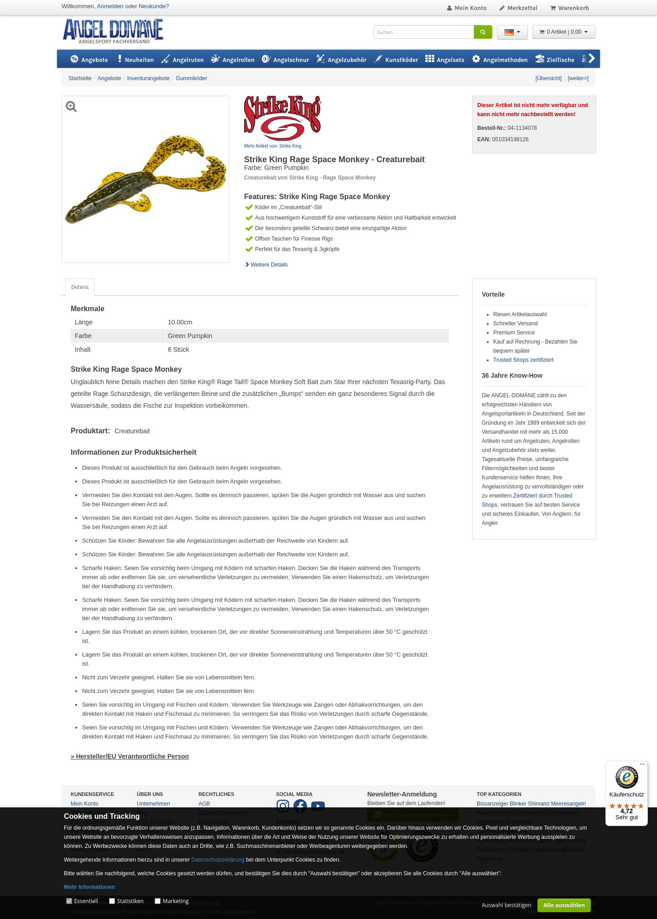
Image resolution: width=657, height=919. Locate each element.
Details (80, 287)
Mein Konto (466, 8)
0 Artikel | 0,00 (563, 32)
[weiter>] (578, 78)
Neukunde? (154, 6)
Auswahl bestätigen (507, 905)
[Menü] (642, 766)
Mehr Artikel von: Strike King (273, 146)
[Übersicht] (549, 78)
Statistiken (130, 901)
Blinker (518, 804)
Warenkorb (569, 8)
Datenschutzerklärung (218, 860)
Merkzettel (518, 8)
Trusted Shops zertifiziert (523, 360)
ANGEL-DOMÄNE (117, 31)
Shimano (538, 804)
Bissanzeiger (492, 804)
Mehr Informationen (89, 887)
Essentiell (86, 901)
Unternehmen (153, 804)
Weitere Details (266, 265)
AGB (204, 804)
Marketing (176, 901)
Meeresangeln (568, 804)
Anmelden (110, 6)
